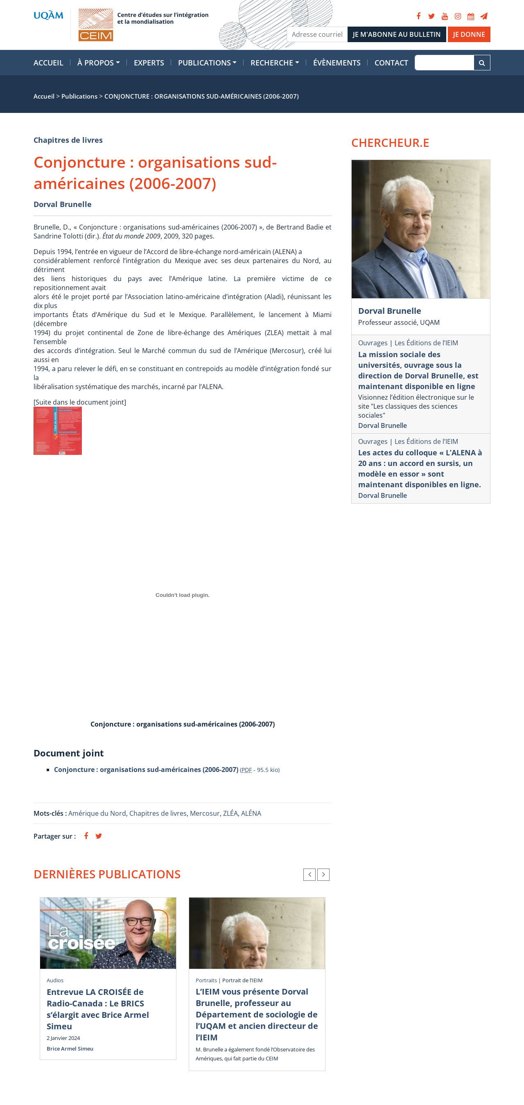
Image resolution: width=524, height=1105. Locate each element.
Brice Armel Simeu (70, 1048)
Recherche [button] (272, 63)
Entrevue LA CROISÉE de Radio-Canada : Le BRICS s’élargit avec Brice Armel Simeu (98, 1009)
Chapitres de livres (68, 140)
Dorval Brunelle (63, 204)
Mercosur (205, 813)
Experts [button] (149, 63)
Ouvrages (373, 342)
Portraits (206, 980)
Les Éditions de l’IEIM (426, 342)
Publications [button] (204, 63)
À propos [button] (95, 63)
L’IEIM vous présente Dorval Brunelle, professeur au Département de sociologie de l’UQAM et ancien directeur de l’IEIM (257, 1014)
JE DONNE (469, 34)
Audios (55, 980)
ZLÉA (230, 813)
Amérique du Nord (97, 813)
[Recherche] (444, 62)
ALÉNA (251, 813)
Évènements (337, 63)
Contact (391, 63)
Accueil (48, 63)
